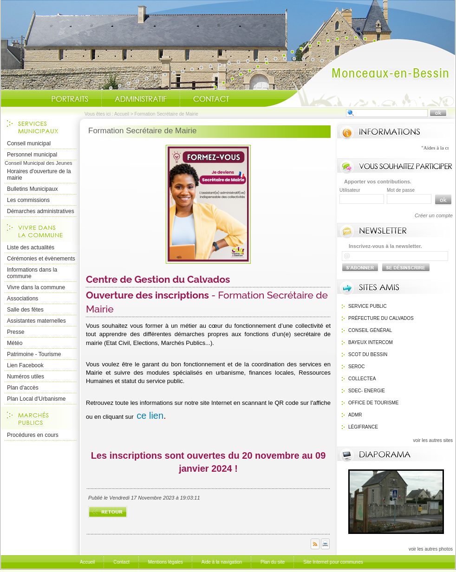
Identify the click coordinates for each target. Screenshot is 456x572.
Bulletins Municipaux (32, 189)
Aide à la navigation (222, 562)
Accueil (360, 72)
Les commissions (28, 200)
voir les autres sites (433, 440)
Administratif (141, 99)
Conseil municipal (29, 143)
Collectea (362, 378)
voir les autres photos (431, 549)
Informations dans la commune (32, 273)
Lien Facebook (25, 365)
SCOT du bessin (367, 354)
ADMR (355, 414)
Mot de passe (401, 190)
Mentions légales (165, 562)
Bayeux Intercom (370, 342)
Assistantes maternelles (36, 321)
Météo (14, 343)
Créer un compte (434, 215)
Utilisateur (349, 190)
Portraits (69, 99)
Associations (22, 298)
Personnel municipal (32, 154)
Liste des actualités (30, 247)
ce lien (150, 415)
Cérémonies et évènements (41, 258)
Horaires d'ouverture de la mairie (39, 174)
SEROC (356, 366)
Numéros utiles (25, 376)
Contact (211, 99)
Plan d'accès (23, 387)
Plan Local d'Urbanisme (36, 399)
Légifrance (363, 426)
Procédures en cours (33, 435)
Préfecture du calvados (381, 318)
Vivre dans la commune (36, 287)
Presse (15, 332)
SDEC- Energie (366, 390)
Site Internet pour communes (333, 562)
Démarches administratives (40, 211)
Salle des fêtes (25, 309)
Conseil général (370, 330)
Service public (367, 306)
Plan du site (273, 562)
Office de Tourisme (373, 402)
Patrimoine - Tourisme (34, 354)
